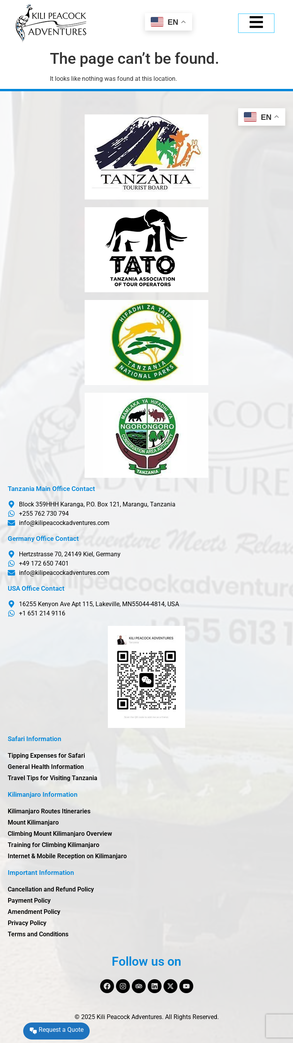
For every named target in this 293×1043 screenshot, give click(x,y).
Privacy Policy (27, 923)
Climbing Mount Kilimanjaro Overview (60, 833)
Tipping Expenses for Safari (46, 755)
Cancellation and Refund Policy (51, 889)
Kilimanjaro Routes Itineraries (49, 811)
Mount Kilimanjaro (33, 822)
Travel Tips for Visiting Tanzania (52, 778)
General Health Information (46, 766)
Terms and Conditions (38, 934)
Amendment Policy (34, 911)
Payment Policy (29, 900)
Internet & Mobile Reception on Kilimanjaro (67, 856)
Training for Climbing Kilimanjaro (53, 845)
